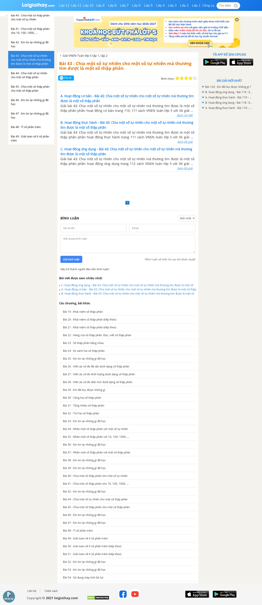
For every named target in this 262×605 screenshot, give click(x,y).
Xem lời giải (185, 142)
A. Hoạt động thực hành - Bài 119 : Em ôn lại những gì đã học (228, 97)
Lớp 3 (172, 5)
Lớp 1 (196, 5)
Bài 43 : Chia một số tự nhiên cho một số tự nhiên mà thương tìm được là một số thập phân (125, 65)
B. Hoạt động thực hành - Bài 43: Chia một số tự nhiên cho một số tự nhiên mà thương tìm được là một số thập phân (127, 293)
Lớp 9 (100, 5)
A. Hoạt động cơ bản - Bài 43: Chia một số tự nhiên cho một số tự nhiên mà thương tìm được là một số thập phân (128, 289)
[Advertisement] (127, 185)
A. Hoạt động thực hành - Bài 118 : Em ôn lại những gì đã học (228, 108)
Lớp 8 (112, 5)
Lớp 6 (136, 5)
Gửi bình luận (71, 259)
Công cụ (208, 5)
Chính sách (51, 591)
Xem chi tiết (185, 115)
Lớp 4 (160, 5)
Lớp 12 (64, 5)
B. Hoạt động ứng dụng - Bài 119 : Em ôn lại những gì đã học (228, 92)
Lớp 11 (76, 5)
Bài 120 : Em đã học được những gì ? (228, 87)
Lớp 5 (148, 5)
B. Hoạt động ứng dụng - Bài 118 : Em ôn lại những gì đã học (228, 102)
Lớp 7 (124, 5)
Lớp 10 (88, 5)
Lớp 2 (184, 5)
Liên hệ (31, 591)
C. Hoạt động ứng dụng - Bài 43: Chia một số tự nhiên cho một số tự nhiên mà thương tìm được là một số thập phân (127, 285)
